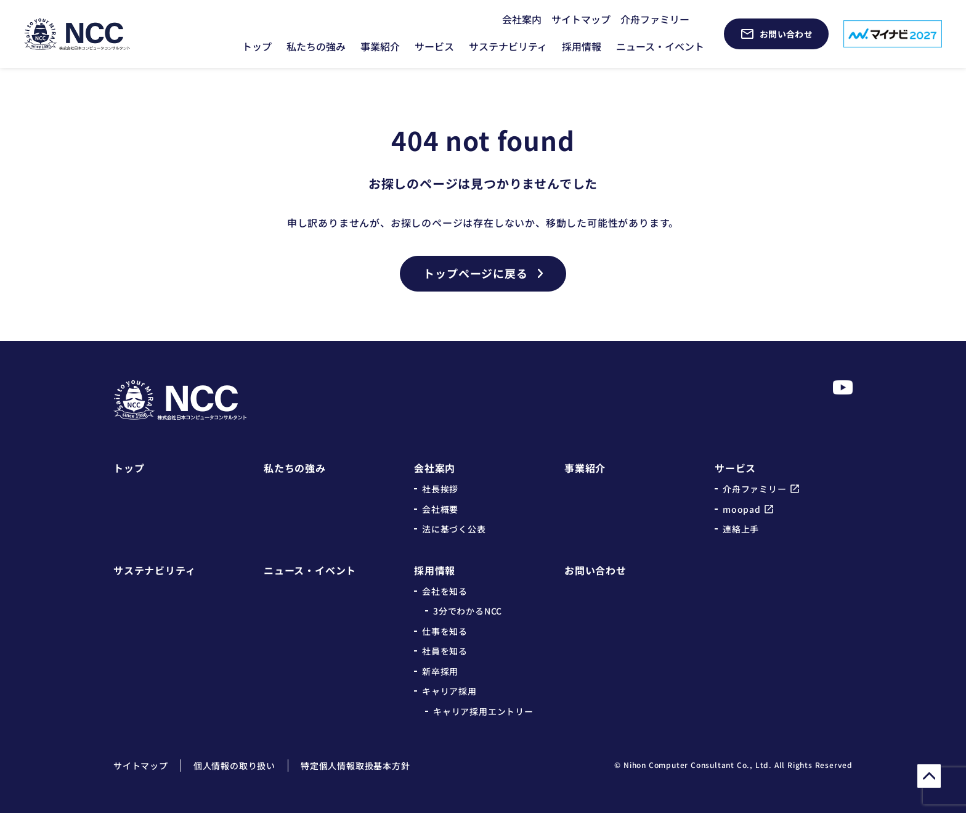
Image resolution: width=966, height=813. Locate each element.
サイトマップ (581, 19)
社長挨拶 (440, 489)
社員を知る (445, 651)
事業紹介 (380, 46)
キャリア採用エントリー (483, 711)
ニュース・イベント (660, 46)
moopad (742, 509)
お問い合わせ (595, 570)
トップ (257, 46)
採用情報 (581, 46)
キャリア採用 (449, 691)
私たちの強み (316, 46)
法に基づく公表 (454, 529)
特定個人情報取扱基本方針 (355, 765)
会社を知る (445, 591)
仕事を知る (445, 631)
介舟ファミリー (654, 19)
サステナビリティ (508, 46)
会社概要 (440, 509)
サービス (434, 46)
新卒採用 (440, 671)
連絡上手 (741, 529)
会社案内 (522, 19)
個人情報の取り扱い (234, 765)
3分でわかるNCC (467, 611)
